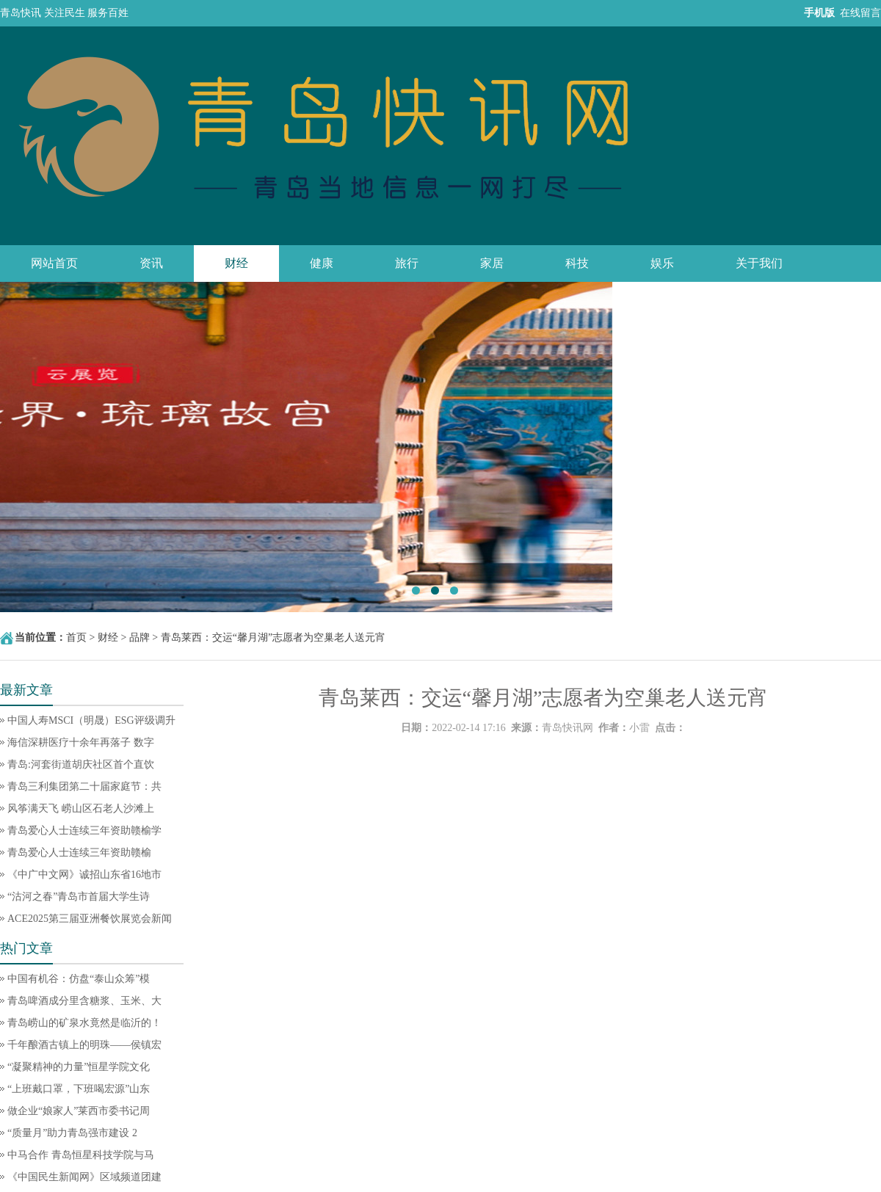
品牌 (139, 637)
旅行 (406, 263)
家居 (492, 263)
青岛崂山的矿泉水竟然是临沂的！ (84, 1022)
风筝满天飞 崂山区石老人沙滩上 (80, 808)
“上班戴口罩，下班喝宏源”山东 (78, 1088)
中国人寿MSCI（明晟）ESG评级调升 (91, 720)
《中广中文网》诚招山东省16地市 (84, 874)
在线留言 (860, 12)
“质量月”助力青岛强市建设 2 (72, 1132)
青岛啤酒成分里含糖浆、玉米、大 (84, 1000)
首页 (76, 637)
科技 (577, 263)
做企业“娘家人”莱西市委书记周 (78, 1110)
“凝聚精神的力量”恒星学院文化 (78, 1066)
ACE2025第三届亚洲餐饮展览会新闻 (89, 918)
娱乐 (662, 263)
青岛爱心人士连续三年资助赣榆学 (84, 830)
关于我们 (759, 263)
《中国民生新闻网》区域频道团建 (84, 1176)
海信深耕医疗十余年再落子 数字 (80, 742)
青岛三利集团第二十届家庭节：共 (84, 786)
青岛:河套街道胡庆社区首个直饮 (80, 764)
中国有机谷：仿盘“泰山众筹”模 (78, 978)
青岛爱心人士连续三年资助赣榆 (79, 852)
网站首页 (54, 263)
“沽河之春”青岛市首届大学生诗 (78, 896)
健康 (321, 263)
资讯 (151, 263)
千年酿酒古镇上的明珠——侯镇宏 (84, 1044)
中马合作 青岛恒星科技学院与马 (80, 1154)
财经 (236, 263)
